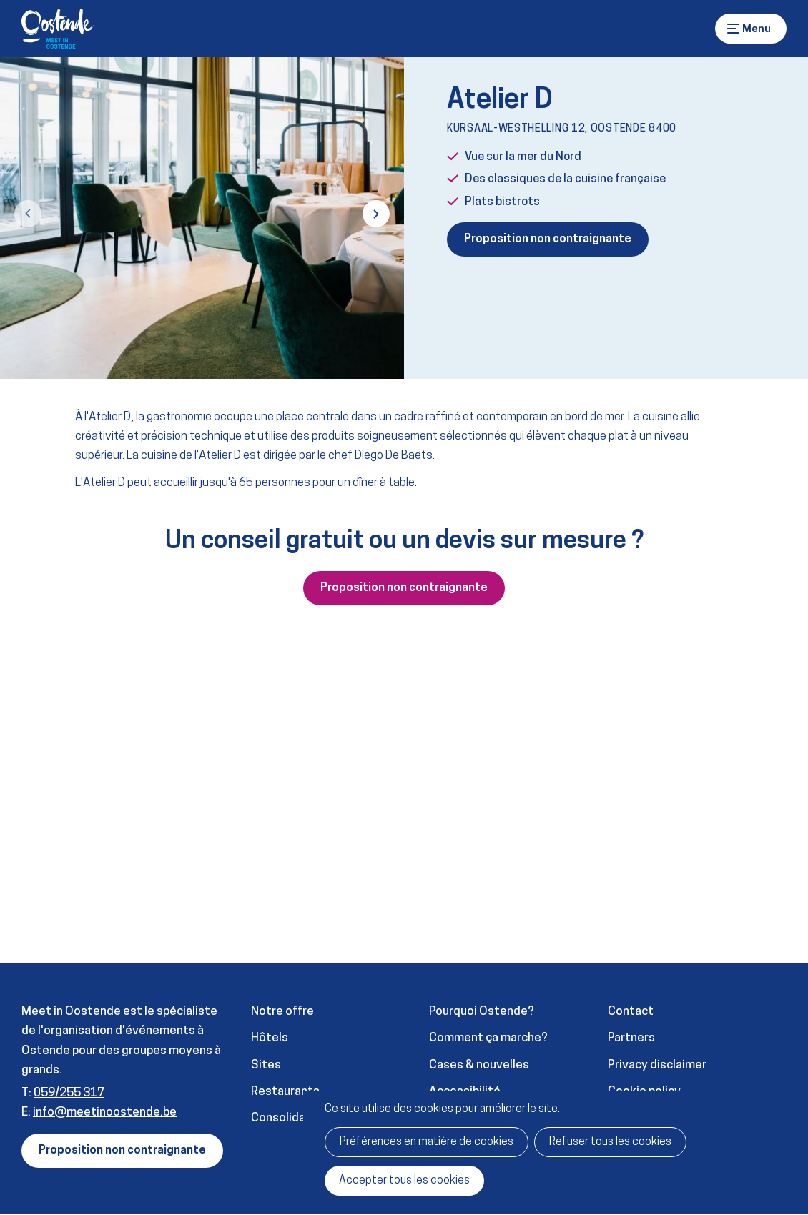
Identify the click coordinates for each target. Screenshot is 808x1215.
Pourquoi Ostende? (481, 1012)
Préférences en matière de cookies (426, 1142)
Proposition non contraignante (547, 239)
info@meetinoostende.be (105, 1112)
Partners (631, 1038)
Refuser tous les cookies (610, 1142)
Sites (266, 1065)
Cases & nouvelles (479, 1065)
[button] (27, 213)
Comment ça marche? (488, 1038)
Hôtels (269, 1038)
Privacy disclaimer (657, 1065)
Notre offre (282, 1012)
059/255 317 (69, 1093)
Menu (733, 29)
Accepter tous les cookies (404, 1180)
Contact (631, 1012)
